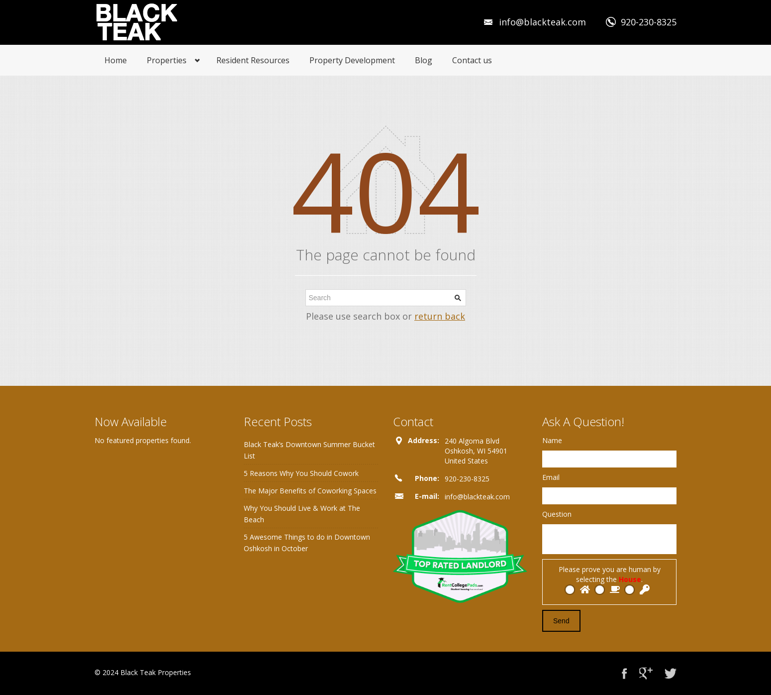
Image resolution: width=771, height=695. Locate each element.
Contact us (472, 60)
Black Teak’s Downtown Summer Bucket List (309, 450)
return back (439, 316)
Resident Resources (252, 60)
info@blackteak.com (542, 22)
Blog (423, 60)
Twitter (670, 673)
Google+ (646, 673)
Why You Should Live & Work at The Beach (302, 513)
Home (115, 60)
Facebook (624, 673)
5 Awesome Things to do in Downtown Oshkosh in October (307, 542)
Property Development (352, 60)
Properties (167, 60)
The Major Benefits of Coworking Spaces (310, 490)
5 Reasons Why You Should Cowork (301, 473)
